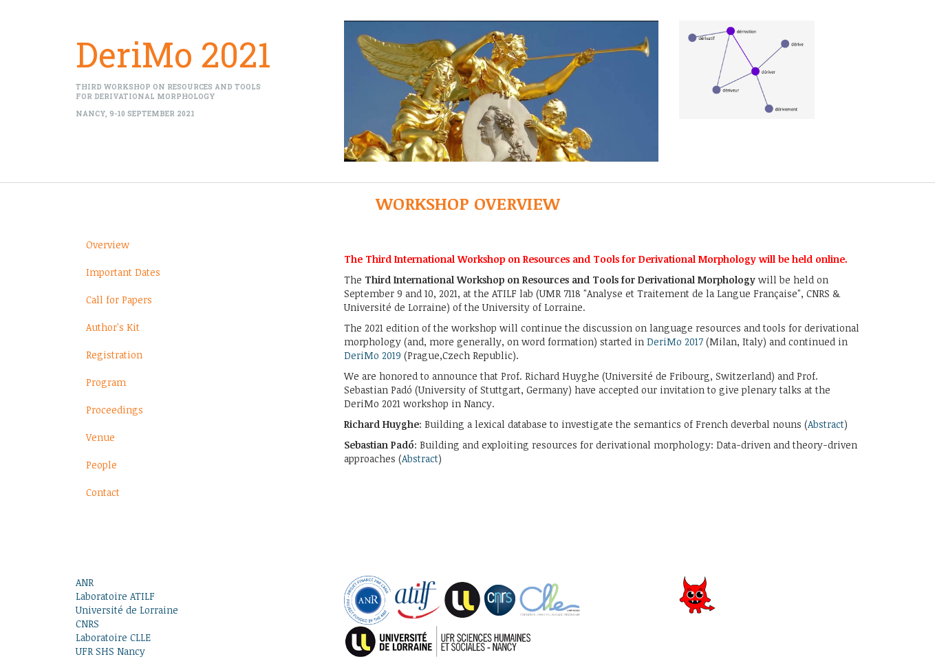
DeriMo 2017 (675, 341)
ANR (85, 582)
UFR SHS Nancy (110, 651)
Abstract (826, 424)
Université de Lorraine (127, 609)
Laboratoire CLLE (113, 637)
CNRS (87, 623)
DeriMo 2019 (372, 355)
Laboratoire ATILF (115, 596)
